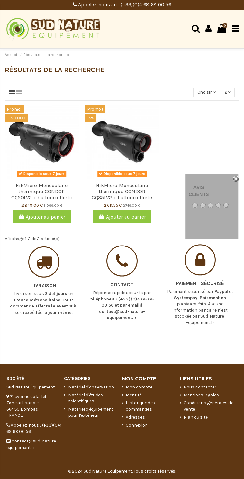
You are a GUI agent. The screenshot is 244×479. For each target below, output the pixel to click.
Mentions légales (201, 395)
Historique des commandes (140, 406)
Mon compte (139, 387)
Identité (134, 395)
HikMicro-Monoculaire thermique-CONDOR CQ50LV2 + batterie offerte (41, 191)
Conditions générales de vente (208, 406)
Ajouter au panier (42, 217)
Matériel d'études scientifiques (85, 398)
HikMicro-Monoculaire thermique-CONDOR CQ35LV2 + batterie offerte (122, 191)
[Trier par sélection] (206, 92)
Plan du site (196, 417)
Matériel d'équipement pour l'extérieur (90, 412)
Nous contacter (200, 387)
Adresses (135, 417)
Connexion (137, 425)
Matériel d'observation (91, 387)
